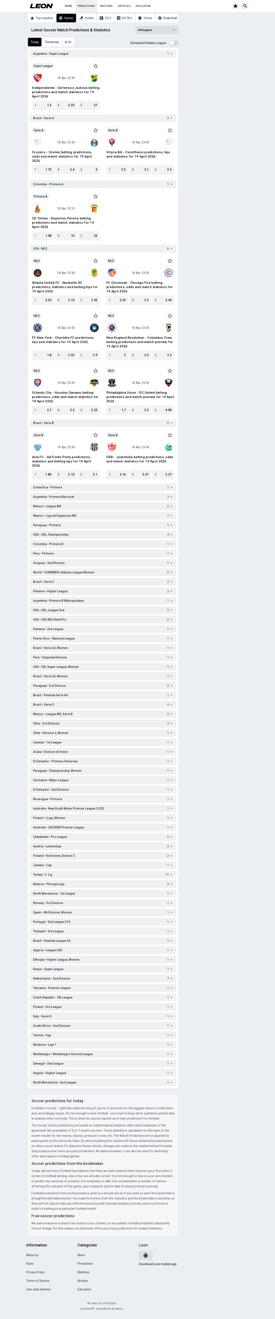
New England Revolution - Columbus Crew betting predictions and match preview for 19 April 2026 (139, 342)
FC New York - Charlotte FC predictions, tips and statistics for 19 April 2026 (63, 340)
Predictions (86, 6)
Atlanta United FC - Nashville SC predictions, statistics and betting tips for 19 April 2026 (65, 287)
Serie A (39, 130)
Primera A (40, 196)
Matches (106, 6)
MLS (37, 261)
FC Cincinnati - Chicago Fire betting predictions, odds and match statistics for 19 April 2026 (139, 287)
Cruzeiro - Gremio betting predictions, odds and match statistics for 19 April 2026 (62, 156)
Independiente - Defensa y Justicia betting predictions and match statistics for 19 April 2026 (66, 92)
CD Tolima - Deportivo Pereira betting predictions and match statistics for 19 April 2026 (63, 222)
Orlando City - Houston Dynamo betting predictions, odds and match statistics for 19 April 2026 (65, 397)
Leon (143, 1245)
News (68, 6)
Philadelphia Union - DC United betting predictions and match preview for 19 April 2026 (140, 397)
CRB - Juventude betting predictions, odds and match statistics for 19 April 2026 (139, 459)
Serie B (38, 435)
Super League (43, 66)
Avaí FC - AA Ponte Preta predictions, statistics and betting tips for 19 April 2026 (61, 461)
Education (143, 6)
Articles (124, 6)
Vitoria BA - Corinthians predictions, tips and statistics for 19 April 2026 (138, 154)
